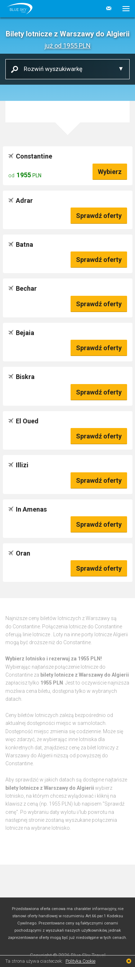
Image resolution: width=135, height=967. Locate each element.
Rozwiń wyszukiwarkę (50, 68)
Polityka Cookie (80, 961)
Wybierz (110, 171)
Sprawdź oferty (99, 215)
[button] (123, 8)
